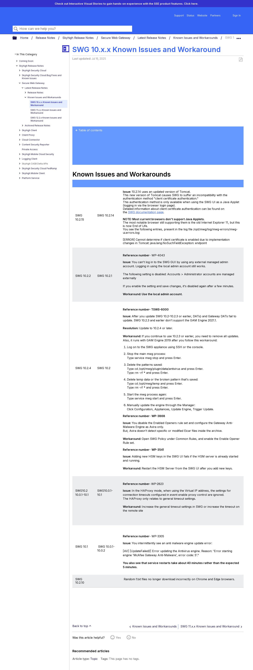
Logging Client (29, 158)
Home (24, 38)
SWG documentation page (145, 212)
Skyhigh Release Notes (78, 38)
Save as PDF (240, 60)
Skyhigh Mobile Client (33, 173)
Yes (118, 637)
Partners (215, 15)
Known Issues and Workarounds (196, 38)
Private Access (30, 149)
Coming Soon (26, 61)
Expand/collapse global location (238, 37)
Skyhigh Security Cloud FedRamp (39, 168)
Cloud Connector (31, 139)
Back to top (80, 626)
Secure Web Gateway (116, 38)
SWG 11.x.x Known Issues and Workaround (45, 111)
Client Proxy (28, 135)
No (134, 637)
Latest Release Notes (152, 38)
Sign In (237, 15)
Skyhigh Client (29, 130)
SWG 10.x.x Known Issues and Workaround (46, 104)
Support (179, 15)
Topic (94, 659)
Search (16, 29)
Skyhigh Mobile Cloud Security (38, 154)
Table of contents (90, 130)
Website (202, 15)
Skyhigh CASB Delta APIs (35, 163)
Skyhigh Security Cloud (34, 70)
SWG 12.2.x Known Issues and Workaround (46, 119)
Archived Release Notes (37, 125)
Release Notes (46, 38)
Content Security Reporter (35, 144)
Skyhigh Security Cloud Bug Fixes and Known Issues (42, 77)
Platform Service (30, 178)
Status (190, 15)
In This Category (27, 54)
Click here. (191, 3)
